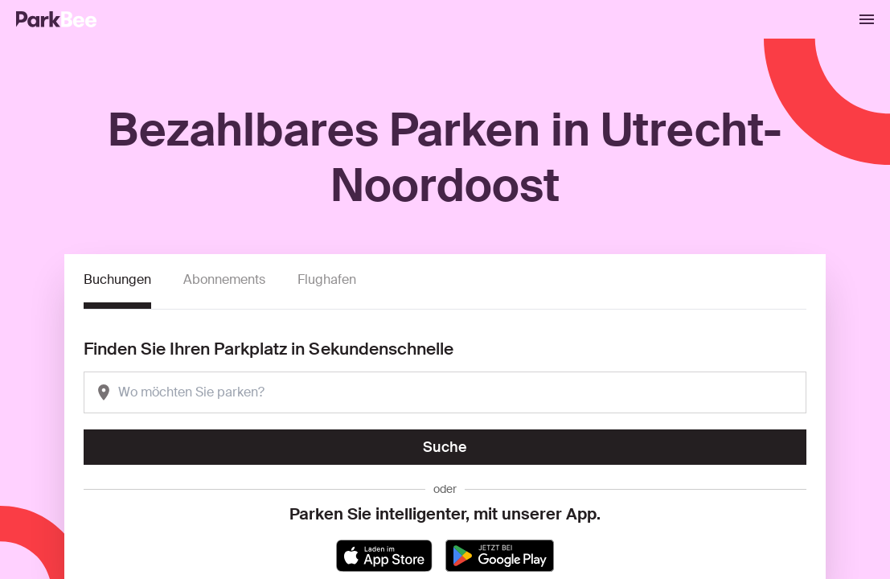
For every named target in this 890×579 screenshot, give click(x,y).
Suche (445, 447)
